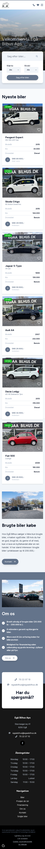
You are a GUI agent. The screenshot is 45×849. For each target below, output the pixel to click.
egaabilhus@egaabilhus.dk (22, 696)
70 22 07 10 (22, 690)
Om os (9, 669)
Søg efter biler (22, 88)
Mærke (10, 77)
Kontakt (10, 573)
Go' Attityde (22, 844)
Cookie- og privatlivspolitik (22, 841)
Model (27, 77)
